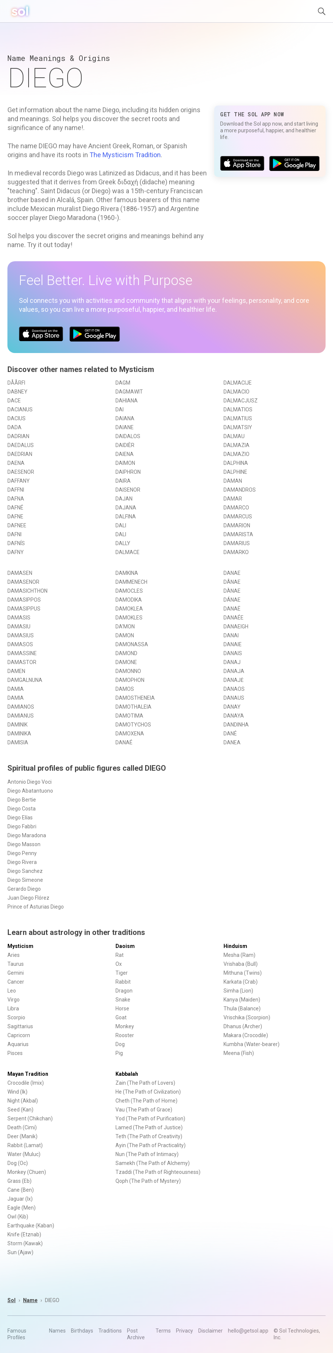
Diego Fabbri (21, 826)
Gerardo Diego (24, 889)
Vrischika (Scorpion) (246, 1017)
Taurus (15, 964)
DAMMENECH (131, 582)
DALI (120, 525)
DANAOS (234, 689)
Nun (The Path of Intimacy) (147, 1154)
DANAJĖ (233, 680)
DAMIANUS (20, 716)
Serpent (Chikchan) (30, 1118)
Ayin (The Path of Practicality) (150, 1145)
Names (57, 1331)
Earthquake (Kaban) (30, 1226)
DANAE (232, 573)
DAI (119, 409)
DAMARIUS (236, 543)
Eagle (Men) (21, 1208)
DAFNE (15, 516)
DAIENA (124, 454)
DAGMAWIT (129, 392)
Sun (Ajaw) (20, 1252)
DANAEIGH (235, 626)
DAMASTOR (21, 662)
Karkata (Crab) (240, 982)
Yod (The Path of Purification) (150, 1118)
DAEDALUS (20, 445)
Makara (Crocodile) (245, 1035)
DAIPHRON (128, 472)
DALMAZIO (236, 454)
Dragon (124, 991)
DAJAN (124, 499)
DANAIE (232, 644)
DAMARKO (236, 552)
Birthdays (82, 1331)
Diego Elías (20, 817)
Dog (120, 1044)
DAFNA (15, 499)
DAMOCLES (129, 591)
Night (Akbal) (22, 1101)
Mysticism (20, 946)
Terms (163, 1331)
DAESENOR (20, 472)
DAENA (16, 463)
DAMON (124, 635)
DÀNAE (232, 591)
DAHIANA (126, 401)
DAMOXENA (129, 734)
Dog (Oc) (17, 1163)
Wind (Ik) (17, 1092)
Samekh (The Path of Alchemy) (152, 1163)
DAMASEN (19, 573)
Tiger (121, 973)
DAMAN (232, 481)
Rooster (124, 1035)
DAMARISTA (238, 534)
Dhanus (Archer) (242, 1026)
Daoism (125, 946)
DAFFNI (15, 490)
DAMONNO (128, 671)
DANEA (232, 742)
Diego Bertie (21, 800)
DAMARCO (236, 508)
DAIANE (124, 427)
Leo (11, 991)
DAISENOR (127, 490)
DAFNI (14, 534)
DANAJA (233, 671)
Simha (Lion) (238, 991)
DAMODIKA (128, 600)
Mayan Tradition (27, 1074)
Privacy (184, 1331)
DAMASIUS (20, 635)
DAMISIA (17, 742)
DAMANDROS (239, 490)
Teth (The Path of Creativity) (148, 1136)
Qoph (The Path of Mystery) (148, 1181)
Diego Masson (23, 844)
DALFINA (125, 516)
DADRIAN (18, 436)
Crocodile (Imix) (25, 1083)
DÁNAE (232, 600)
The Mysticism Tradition (125, 155)
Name (30, 1300)
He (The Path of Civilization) (148, 1092)
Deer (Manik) (22, 1136)
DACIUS (16, 418)
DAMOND (126, 653)
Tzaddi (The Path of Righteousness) (157, 1172)
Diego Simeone (25, 880)
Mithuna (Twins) (242, 973)
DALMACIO (236, 392)
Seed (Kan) (20, 1110)
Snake (122, 1000)
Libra (13, 1008)
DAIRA (123, 481)
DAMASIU (18, 626)
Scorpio (16, 1017)
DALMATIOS (237, 409)
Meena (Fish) (238, 1053)
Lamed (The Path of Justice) (149, 1127)
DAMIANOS (20, 707)
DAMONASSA (131, 644)
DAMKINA (126, 573)
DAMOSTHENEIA (135, 698)
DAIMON (125, 463)
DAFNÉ (15, 508)
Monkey (124, 1026)
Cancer (15, 982)
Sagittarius (20, 1026)
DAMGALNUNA (24, 680)
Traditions (110, 1331)
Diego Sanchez (25, 871)
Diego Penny (22, 853)
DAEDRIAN (19, 454)
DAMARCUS (237, 516)
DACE (14, 401)
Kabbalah (126, 1074)
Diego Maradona (26, 835)
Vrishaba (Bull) (240, 964)
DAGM (122, 383)
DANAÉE (233, 618)
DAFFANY (18, 481)
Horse (122, 1008)
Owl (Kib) (17, 1217)
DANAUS (233, 698)
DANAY (232, 707)
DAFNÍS (16, 543)
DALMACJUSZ (240, 401)
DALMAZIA (236, 445)
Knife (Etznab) (24, 1234)
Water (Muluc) (23, 1154)
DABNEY (17, 392)
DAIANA (124, 418)
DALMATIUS (237, 418)
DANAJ (232, 662)
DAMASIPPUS (23, 609)
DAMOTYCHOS (133, 725)
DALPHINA (235, 463)
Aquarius (18, 1044)
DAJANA (125, 508)
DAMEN (16, 671)
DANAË (232, 609)
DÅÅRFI (16, 383)
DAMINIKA (19, 734)
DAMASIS (18, 618)
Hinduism (235, 946)
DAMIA (15, 689)
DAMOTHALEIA (133, 707)
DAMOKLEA (129, 609)
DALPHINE (235, 472)
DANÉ (230, 734)
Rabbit (123, 982)
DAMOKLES (129, 618)
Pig (119, 1053)
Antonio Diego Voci (29, 782)
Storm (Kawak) (25, 1243)
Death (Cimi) (22, 1127)
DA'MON (125, 626)
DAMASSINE (22, 653)
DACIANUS (20, 409)
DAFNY (15, 552)
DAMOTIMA (129, 716)
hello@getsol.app (248, 1331)
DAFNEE (16, 525)
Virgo (13, 1000)
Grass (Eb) (19, 1181)
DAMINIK (17, 725)
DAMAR (232, 499)
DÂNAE (232, 582)
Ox (118, 964)
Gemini (15, 973)
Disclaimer (210, 1331)
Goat (121, 1017)
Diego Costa (21, 809)
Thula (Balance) (242, 1008)
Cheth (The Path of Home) (146, 1101)
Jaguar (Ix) (20, 1199)
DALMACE (127, 552)
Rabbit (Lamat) (25, 1145)
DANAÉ (124, 742)
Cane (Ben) (20, 1190)
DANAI (231, 635)
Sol (11, 1300)
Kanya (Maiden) (241, 1000)
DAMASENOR (23, 582)
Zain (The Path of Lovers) (145, 1083)
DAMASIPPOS (24, 600)
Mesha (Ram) (239, 955)
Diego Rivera (22, 862)
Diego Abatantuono (30, 791)
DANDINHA (236, 725)
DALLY (122, 543)
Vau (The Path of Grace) (143, 1110)
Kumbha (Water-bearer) (251, 1044)
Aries (13, 955)
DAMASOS (20, 644)
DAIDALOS (127, 436)
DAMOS (124, 689)
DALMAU (234, 436)
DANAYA (233, 716)
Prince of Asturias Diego (35, 907)
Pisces (15, 1053)
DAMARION (236, 525)
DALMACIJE (237, 383)
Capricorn (18, 1035)
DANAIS (232, 653)
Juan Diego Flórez (28, 898)
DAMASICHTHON (27, 591)
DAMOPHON (129, 680)
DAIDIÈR (124, 445)
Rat (119, 955)
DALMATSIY (237, 427)
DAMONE (126, 662)
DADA (14, 427)
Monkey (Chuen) (26, 1172)
